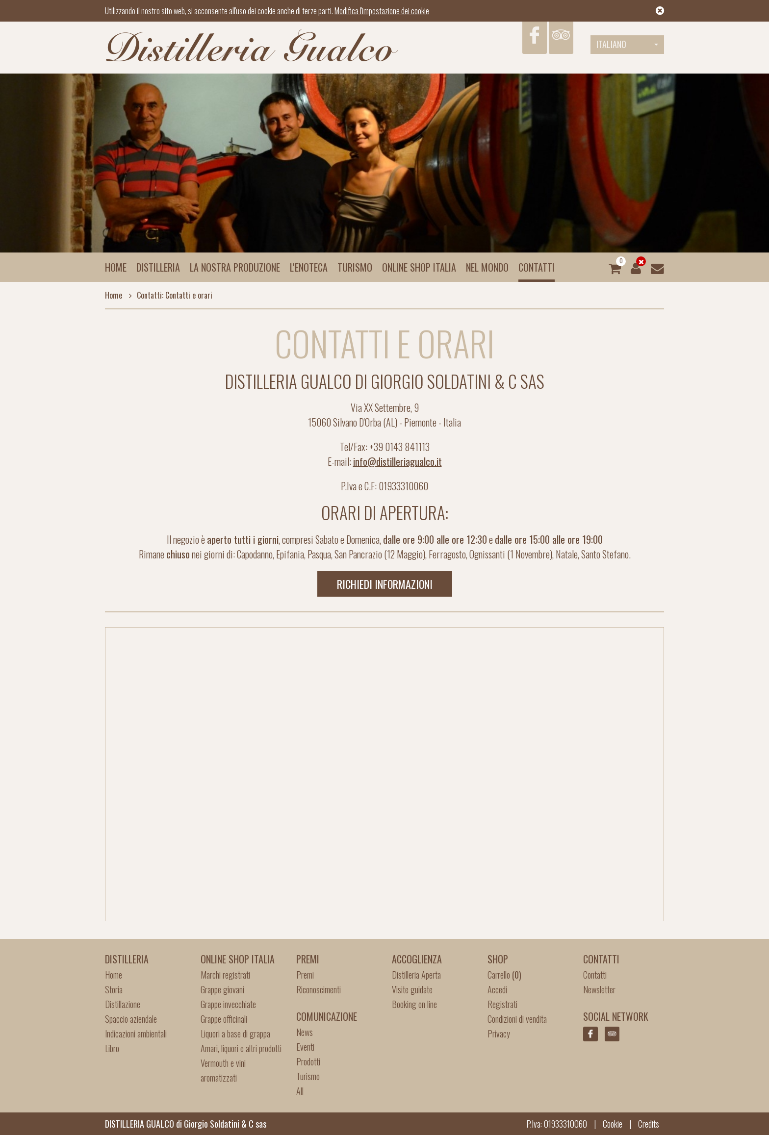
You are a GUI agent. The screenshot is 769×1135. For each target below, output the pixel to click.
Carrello (504, 974)
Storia (114, 989)
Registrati (502, 1004)
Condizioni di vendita (517, 1018)
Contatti (536, 267)
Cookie (612, 1123)
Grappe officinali (224, 1018)
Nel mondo (487, 267)
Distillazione (122, 1004)
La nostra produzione (235, 267)
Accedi (497, 989)
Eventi (305, 1046)
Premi (305, 974)
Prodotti (308, 1061)
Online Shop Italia (419, 267)
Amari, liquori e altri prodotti (241, 1048)
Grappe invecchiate (228, 1004)
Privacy (498, 1033)
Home (116, 267)
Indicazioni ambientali (136, 1033)
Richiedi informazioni (385, 584)
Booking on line (414, 1004)
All (300, 1091)
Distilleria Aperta (416, 974)
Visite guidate (412, 989)
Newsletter (599, 989)
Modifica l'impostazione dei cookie (381, 11)
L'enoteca (309, 267)
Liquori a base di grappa (235, 1033)
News (304, 1032)
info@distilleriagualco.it (397, 461)
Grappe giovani (222, 989)
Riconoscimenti (318, 989)
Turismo (354, 267)
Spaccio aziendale (131, 1018)
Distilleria (158, 267)
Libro (112, 1048)
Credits (648, 1123)
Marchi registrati (225, 974)
